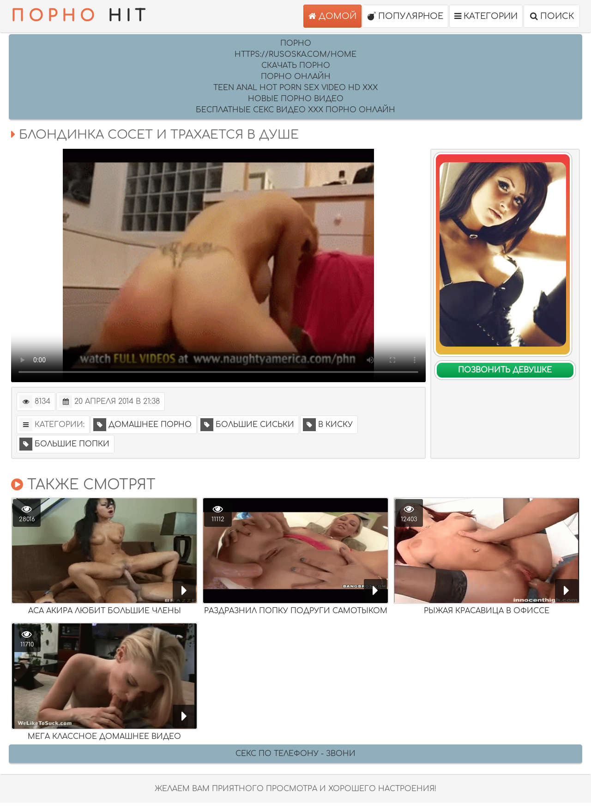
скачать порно (295, 65)
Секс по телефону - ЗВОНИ (295, 754)
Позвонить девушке (505, 370)
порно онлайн (296, 77)
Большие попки (64, 444)
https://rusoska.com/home (295, 54)
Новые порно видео (296, 99)
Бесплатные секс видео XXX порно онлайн (295, 110)
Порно (295, 43)
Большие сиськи (247, 424)
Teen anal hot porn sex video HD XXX (295, 88)
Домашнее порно (142, 424)
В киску (328, 424)
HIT (80, 16)
